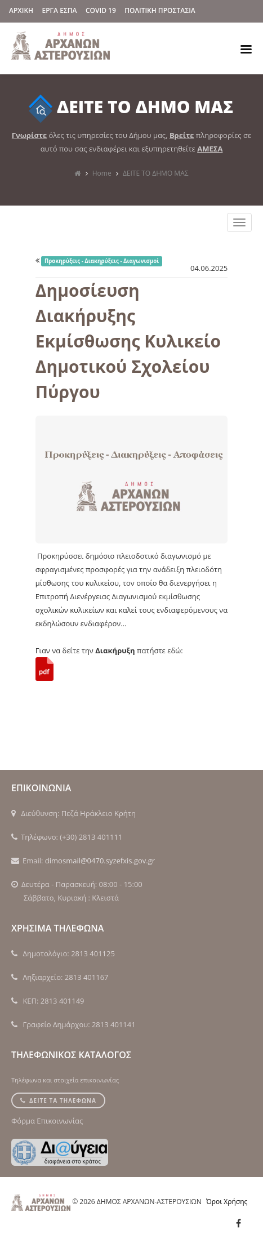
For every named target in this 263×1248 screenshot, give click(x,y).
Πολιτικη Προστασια (159, 10)
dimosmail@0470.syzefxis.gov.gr (100, 860)
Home (102, 173)
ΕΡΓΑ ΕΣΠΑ (59, 10)
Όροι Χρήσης (226, 1201)
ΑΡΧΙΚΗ (21, 10)
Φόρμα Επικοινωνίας (47, 1121)
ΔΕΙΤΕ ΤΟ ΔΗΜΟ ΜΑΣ (156, 173)
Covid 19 (101, 10)
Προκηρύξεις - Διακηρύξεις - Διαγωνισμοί (101, 261)
